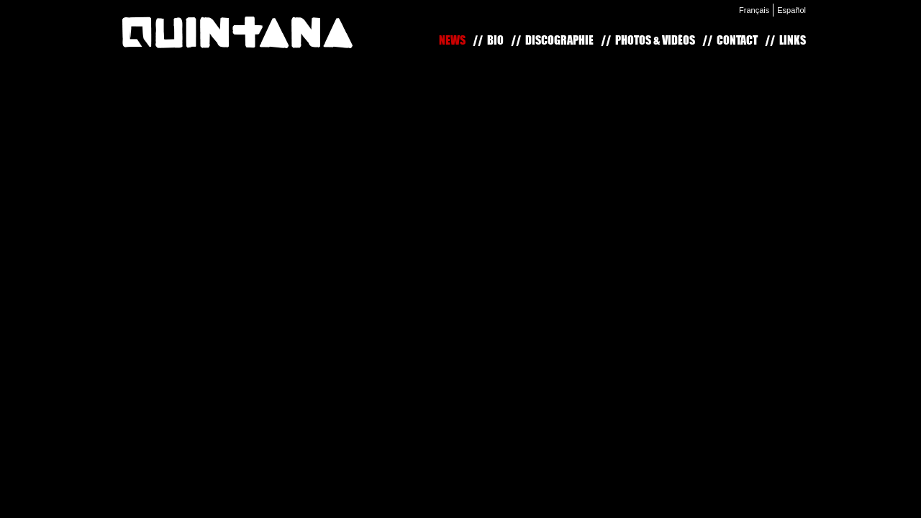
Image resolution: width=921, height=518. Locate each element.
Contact (737, 40)
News (452, 40)
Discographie (559, 40)
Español (791, 10)
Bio (495, 40)
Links (792, 40)
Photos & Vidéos (655, 40)
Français (754, 10)
